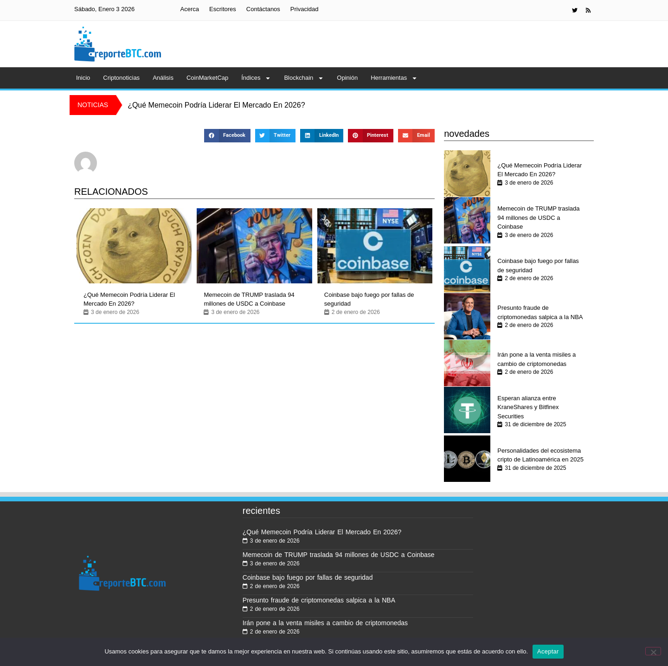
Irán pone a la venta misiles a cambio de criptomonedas (536, 359)
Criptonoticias (121, 77)
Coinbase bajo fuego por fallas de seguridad (369, 299)
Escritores (222, 9)
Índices (256, 78)
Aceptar (548, 651)
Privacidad (304, 9)
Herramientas (394, 78)
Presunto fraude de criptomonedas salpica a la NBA (540, 312)
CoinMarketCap (207, 77)
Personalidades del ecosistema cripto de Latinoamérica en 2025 (540, 455)
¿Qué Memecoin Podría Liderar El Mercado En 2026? (129, 299)
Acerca (189, 9)
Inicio (83, 77)
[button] (227, 135)
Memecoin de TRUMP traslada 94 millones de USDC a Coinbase (249, 299)
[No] (653, 651)
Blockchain (304, 78)
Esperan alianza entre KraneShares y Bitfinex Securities (528, 407)
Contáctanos (263, 9)
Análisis (163, 77)
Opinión (347, 77)
